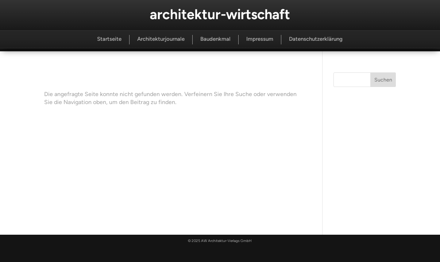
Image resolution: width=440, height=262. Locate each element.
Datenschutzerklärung (316, 39)
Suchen (383, 80)
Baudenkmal (215, 39)
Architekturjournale (161, 39)
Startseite (109, 39)
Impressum (259, 39)
